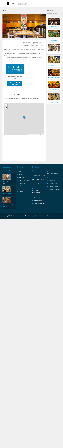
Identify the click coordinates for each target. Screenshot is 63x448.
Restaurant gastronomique (36, 191)
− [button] (6, 108)
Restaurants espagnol (54, 102)
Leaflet (29, 134)
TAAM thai (6, 182)
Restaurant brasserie (54, 189)
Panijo (13, 60)
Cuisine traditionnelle (24, 180)
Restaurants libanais (54, 53)
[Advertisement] (32, 147)
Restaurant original (54, 183)
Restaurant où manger (53, 173)
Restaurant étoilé (38, 195)
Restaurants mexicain (53, 65)
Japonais (21, 174)
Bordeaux (43, 216)
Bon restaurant (38, 200)
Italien (32, 60)
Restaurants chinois (54, 26)
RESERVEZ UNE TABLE (14, 68)
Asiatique (21, 189)
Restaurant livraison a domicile (38, 185)
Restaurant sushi (53, 186)
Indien (20, 186)
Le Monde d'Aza (16, 216)
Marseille (53, 216)
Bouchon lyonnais (23, 177)
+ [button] (6, 105)
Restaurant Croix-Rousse (38, 179)
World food (22, 183)
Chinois (21, 191)
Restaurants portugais (54, 77)
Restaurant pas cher (39, 203)
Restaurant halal (53, 180)
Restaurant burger (53, 195)
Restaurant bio (53, 192)
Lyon (13, 3)
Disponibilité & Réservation (15, 83)
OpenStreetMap (36, 134)
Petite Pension (7, 193)
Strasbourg (31, 216)
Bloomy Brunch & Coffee (8, 205)
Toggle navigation (3, 3)
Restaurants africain (54, 89)
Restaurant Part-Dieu (39, 175)
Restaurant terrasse (39, 198)
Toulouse (37, 216)
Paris (48, 216)
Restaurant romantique (53, 178)
